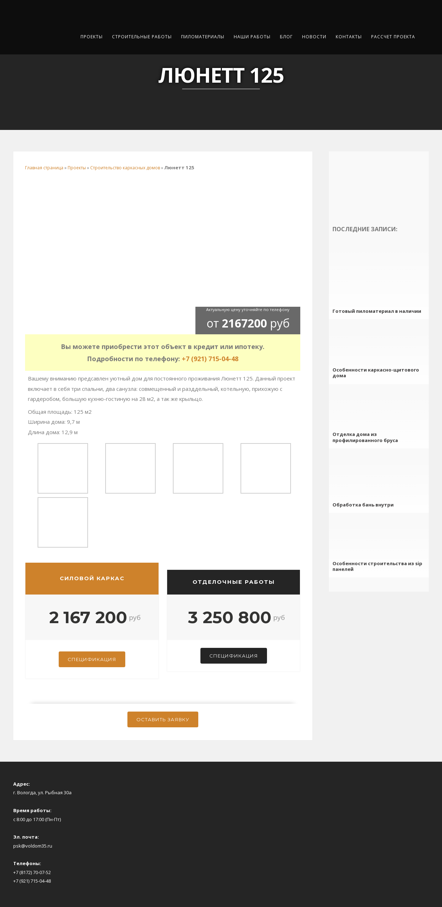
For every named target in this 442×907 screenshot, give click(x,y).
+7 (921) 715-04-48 (210, 358)
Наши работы (252, 37)
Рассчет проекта (393, 37)
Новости (314, 37)
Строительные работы (142, 37)
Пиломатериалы (202, 37)
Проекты (92, 37)
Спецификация (92, 659)
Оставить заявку (162, 719)
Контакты (349, 37)
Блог (286, 37)
